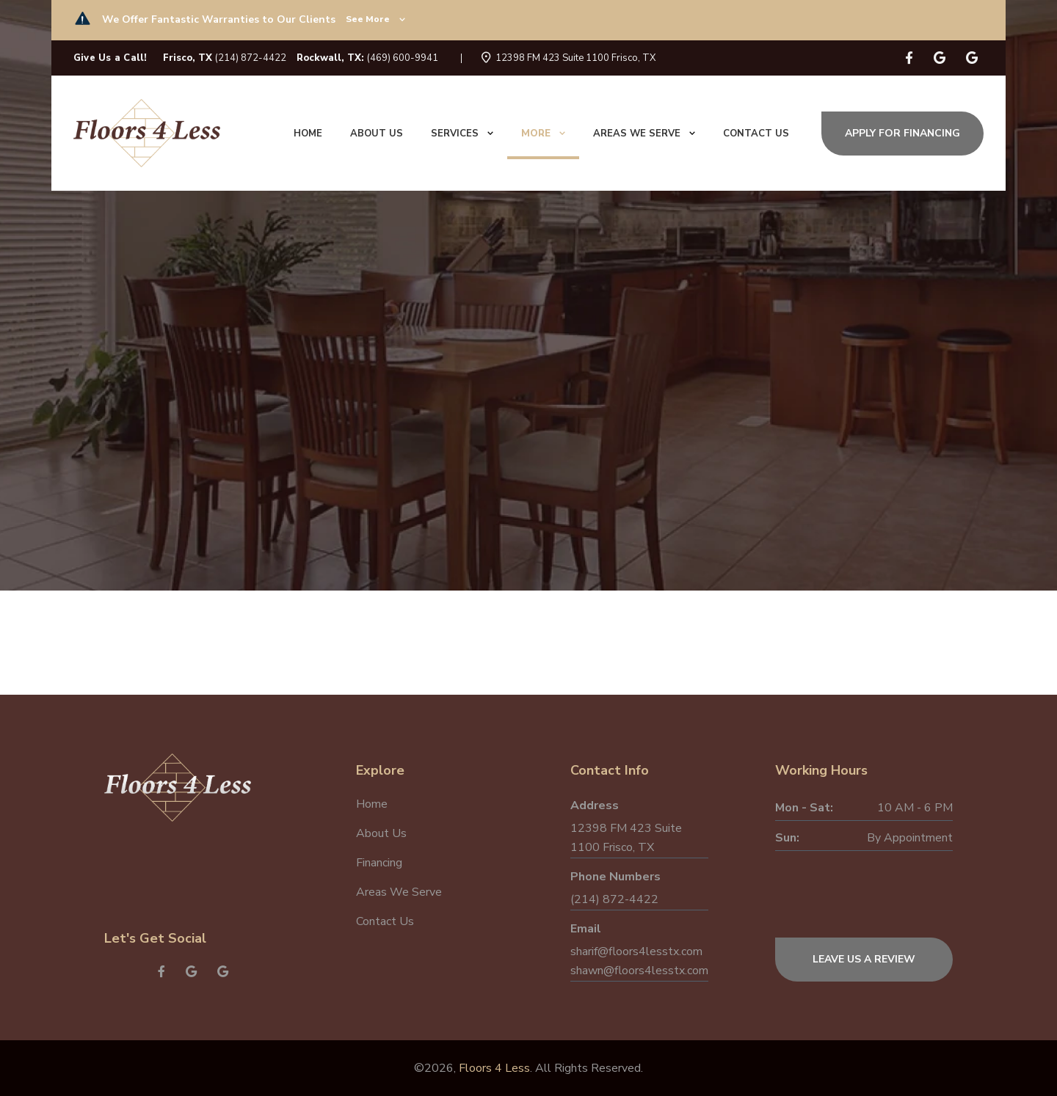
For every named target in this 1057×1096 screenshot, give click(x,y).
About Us (381, 833)
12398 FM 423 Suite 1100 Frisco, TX (575, 58)
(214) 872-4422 (250, 58)
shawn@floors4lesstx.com (639, 970)
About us (376, 133)
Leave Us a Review (864, 959)
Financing (379, 863)
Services (462, 133)
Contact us (756, 133)
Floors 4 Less (494, 1068)
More (543, 133)
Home (308, 133)
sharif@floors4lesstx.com (636, 951)
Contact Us (385, 921)
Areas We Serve (644, 133)
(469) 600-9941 (402, 58)
